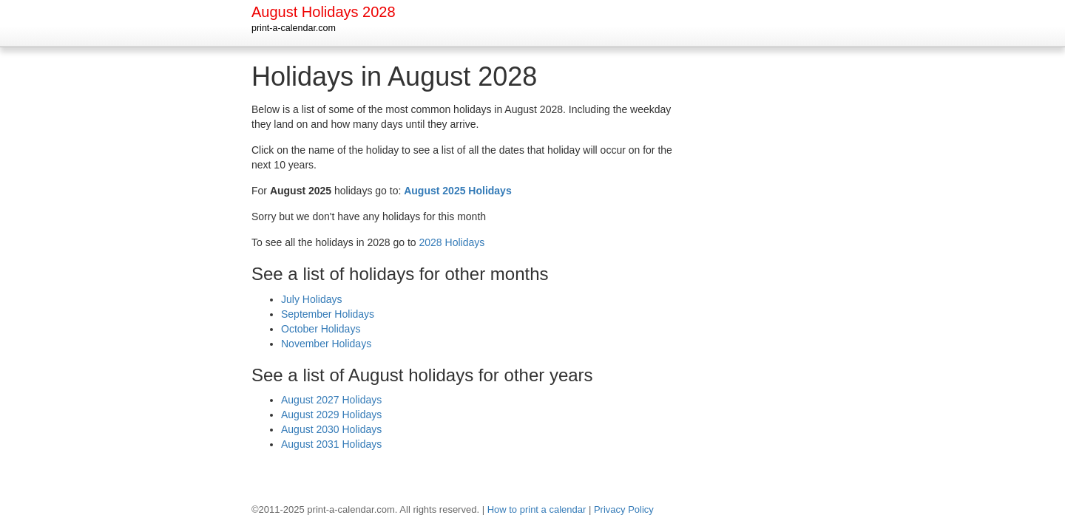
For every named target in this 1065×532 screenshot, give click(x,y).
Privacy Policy (624, 509)
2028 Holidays (452, 242)
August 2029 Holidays (331, 414)
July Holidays (311, 299)
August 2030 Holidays (331, 429)
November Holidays (326, 343)
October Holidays (320, 329)
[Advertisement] (754, 283)
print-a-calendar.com (293, 28)
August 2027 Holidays (331, 400)
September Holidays (327, 314)
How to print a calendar (536, 509)
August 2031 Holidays (331, 444)
